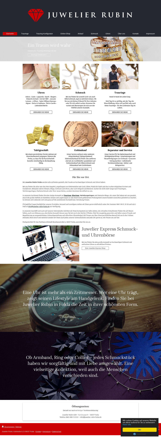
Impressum (47, 431)
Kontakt (38, 431)
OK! (139, 429)
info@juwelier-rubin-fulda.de (38, 206)
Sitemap (18, 427)
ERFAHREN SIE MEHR (41, 112)
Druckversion (8, 427)
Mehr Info (137, 424)
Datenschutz (56, 431)
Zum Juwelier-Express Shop (95, 248)
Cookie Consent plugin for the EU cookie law (139, 434)
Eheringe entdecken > (39, 55)
